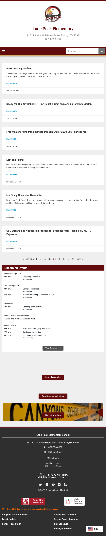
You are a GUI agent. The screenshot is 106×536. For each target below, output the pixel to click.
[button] (3, 51)
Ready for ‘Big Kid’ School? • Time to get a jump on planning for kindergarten (49, 104)
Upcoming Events (15, 268)
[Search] (101, 51)
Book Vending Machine (19, 68)
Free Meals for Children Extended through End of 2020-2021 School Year (46, 131)
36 (64, 259)
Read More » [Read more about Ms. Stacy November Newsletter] (11, 210)
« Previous (28, 259)
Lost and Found (15, 159)
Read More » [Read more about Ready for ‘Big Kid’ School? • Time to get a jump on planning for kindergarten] (11, 111)
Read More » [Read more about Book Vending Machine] (11, 83)
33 (49, 259)
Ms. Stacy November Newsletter (24, 195)
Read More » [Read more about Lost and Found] (11, 175)
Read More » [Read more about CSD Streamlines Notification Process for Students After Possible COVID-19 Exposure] (11, 241)
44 (73, 259)
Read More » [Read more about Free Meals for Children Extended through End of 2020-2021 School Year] (11, 139)
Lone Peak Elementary (53, 28)
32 (45, 259)
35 (59, 259)
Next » (80, 259)
